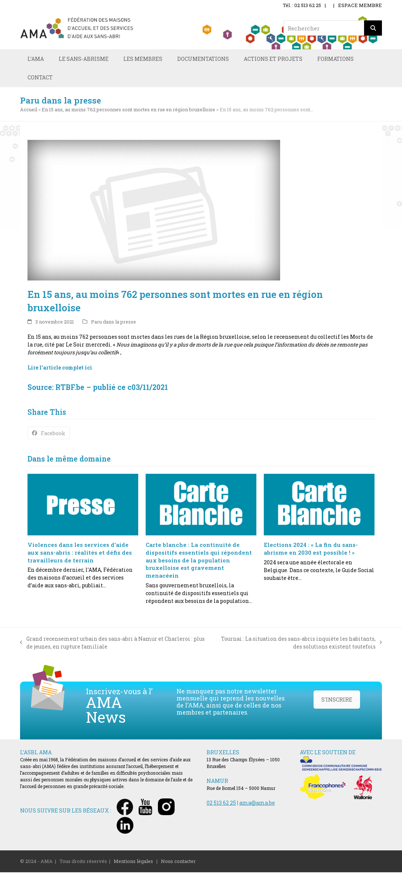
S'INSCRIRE (336, 700)
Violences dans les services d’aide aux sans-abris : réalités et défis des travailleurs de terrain (79, 553)
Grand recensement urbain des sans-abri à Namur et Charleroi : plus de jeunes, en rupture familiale (112, 643)
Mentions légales (133, 862)
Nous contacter (178, 862)
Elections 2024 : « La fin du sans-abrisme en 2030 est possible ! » (311, 549)
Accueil (28, 110)
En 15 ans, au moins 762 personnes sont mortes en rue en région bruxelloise (128, 110)
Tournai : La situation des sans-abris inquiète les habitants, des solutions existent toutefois (297, 643)
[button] (48, 433)
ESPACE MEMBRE (360, 5)
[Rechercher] (373, 28)
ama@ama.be (257, 803)
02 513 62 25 (221, 803)
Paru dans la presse (113, 322)
